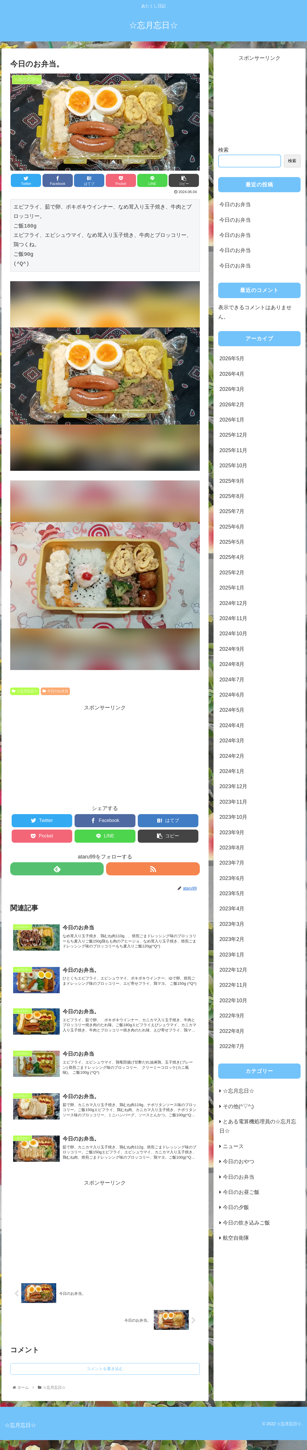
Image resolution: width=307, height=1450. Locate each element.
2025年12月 (233, 435)
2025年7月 (231, 511)
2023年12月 (233, 786)
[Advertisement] (105, 753)
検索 (223, 150)
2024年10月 (233, 633)
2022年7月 (231, 1046)
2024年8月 (231, 664)
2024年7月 (231, 680)
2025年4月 (231, 557)
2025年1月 (231, 588)
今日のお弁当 (55, 691)
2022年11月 (233, 985)
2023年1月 (231, 955)
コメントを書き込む (105, 1378)
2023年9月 (231, 832)
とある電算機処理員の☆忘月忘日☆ (257, 1126)
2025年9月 (231, 481)
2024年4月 (231, 725)
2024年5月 (231, 710)
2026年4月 (231, 374)
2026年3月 (231, 389)
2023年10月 (233, 817)
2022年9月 (231, 1016)
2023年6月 (231, 878)
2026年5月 (231, 358)
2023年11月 (233, 802)
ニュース (233, 1146)
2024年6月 (231, 695)
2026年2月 (231, 404)
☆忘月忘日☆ (25, 691)
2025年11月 (233, 450)
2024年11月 (233, 618)
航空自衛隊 (236, 1238)
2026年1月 (231, 420)
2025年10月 (233, 465)
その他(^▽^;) (238, 1106)
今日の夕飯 (236, 1207)
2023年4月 (231, 909)
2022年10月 (233, 1000)
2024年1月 (231, 771)
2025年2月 (231, 573)
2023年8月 (231, 848)
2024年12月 (233, 603)
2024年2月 (231, 756)
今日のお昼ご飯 (241, 1192)
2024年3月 (231, 741)
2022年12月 (233, 970)
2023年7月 (231, 863)
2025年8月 (231, 496)
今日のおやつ (238, 1161)
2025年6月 (231, 527)
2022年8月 (231, 1031)
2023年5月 (231, 893)
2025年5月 (231, 542)
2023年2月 (231, 939)
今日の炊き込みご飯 (246, 1223)
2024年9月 (231, 649)
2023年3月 (231, 924)
